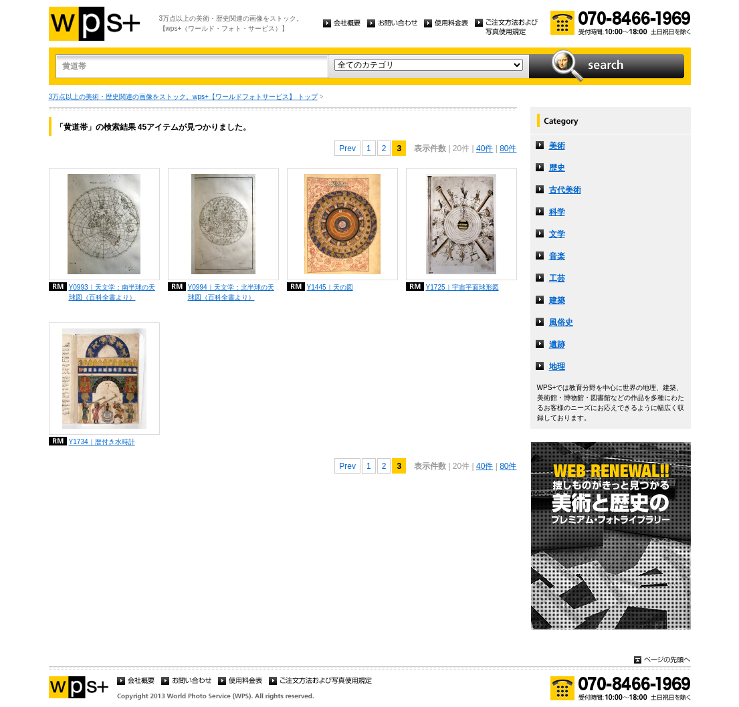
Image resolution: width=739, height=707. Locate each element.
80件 (508, 148)
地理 (557, 366)
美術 (557, 145)
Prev (347, 148)
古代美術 (565, 190)
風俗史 (561, 322)
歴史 (557, 168)
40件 (484, 148)
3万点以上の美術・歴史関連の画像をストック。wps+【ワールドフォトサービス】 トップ (183, 96)
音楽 (557, 256)
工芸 (557, 278)
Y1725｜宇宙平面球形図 (462, 287)
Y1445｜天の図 (330, 287)
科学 (557, 212)
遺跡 (557, 344)
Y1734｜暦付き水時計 (102, 441)
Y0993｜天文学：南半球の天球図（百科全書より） (112, 292)
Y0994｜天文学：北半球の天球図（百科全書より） (231, 292)
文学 (557, 234)
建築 (557, 300)
